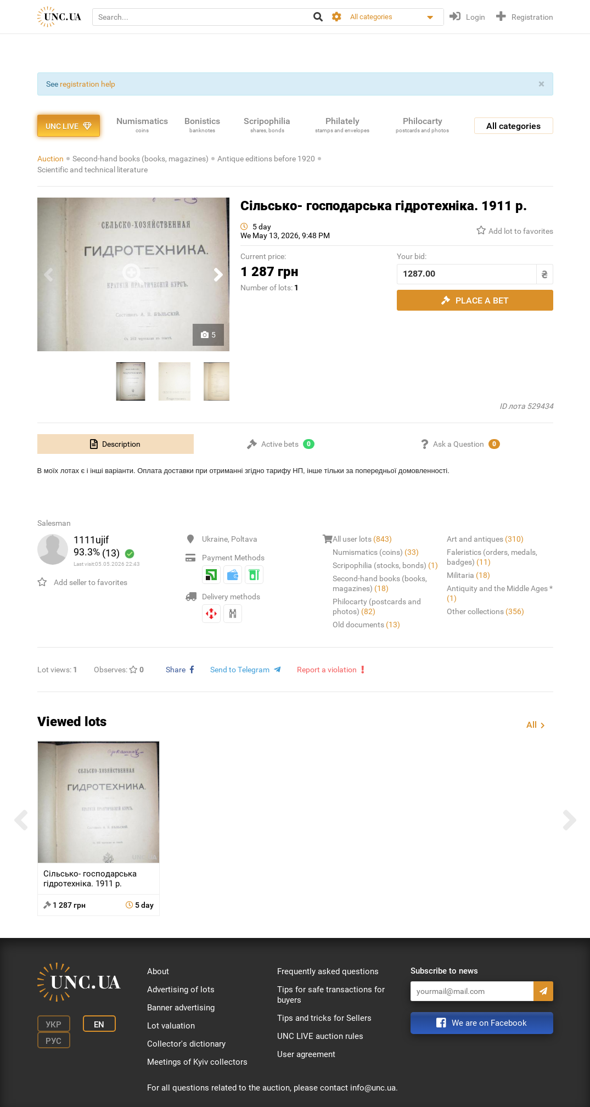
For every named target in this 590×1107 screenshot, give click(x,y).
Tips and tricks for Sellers (324, 1018)
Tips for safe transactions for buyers (331, 995)
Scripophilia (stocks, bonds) (385, 565)
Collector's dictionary (186, 1044)
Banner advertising (181, 1008)
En (99, 1025)
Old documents (366, 624)
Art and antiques (485, 539)
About (158, 971)
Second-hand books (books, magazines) (140, 158)
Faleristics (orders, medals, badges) (492, 557)
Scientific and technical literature (92, 169)
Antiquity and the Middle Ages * (500, 593)
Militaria (468, 575)
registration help (87, 84)
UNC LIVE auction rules (320, 1036)
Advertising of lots (181, 989)
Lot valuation (171, 1026)
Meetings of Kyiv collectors (197, 1062)
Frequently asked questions (328, 971)
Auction (50, 158)
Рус (53, 1041)
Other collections (485, 611)
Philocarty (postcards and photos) (377, 606)
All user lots (362, 539)
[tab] (115, 444)
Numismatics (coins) (376, 552)
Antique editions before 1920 (266, 158)
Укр (53, 1025)
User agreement (306, 1054)
